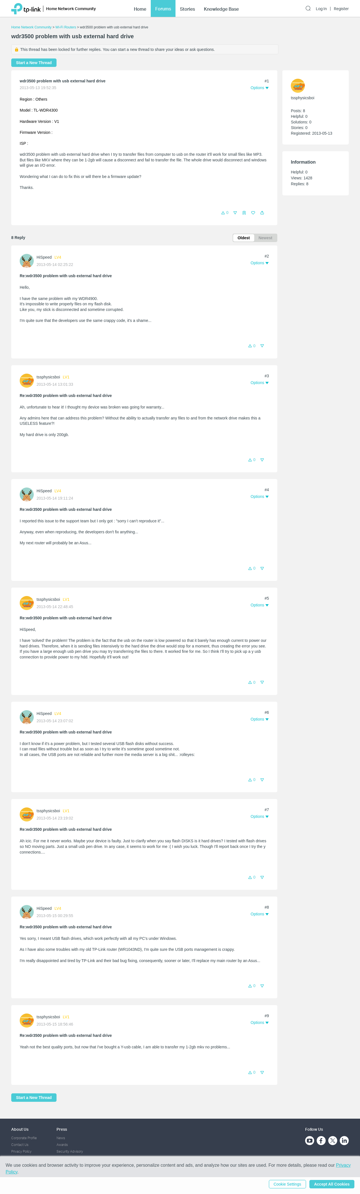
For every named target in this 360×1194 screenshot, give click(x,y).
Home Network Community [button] (71, 8)
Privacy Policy (21, 1151)
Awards (62, 1145)
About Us (19, 1129)
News (61, 1138)
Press (62, 1129)
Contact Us (19, 1145)
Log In (321, 9)
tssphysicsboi (48, 377)
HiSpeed (44, 257)
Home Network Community (31, 27)
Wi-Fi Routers (66, 27)
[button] (262, 213)
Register (341, 9)
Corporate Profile (24, 1138)
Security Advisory (70, 1151)
